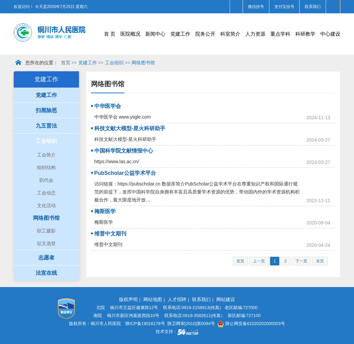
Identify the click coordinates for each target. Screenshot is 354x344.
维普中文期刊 (110, 233)
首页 (65, 62)
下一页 (301, 261)
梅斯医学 (105, 211)
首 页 (109, 34)
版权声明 (128, 299)
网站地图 (152, 299)
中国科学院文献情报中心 (123, 151)
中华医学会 (107, 106)
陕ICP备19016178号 (145, 323)
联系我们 (313, 6)
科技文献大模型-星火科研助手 (129, 128)
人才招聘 (177, 299)
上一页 (259, 261)
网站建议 (225, 299)
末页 (320, 261)
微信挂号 (256, 6)
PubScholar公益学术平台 (125, 173)
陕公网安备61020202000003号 (251, 323)
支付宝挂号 (284, 6)
